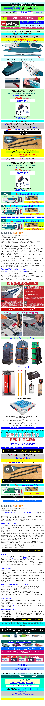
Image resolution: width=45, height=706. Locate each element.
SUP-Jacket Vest (22, 669)
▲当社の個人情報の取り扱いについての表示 (22, 694)
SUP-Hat (22, 665)
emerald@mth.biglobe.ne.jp (22, 682)
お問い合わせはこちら (25, 12)
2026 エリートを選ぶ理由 (22, 444)
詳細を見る (22, 101)
